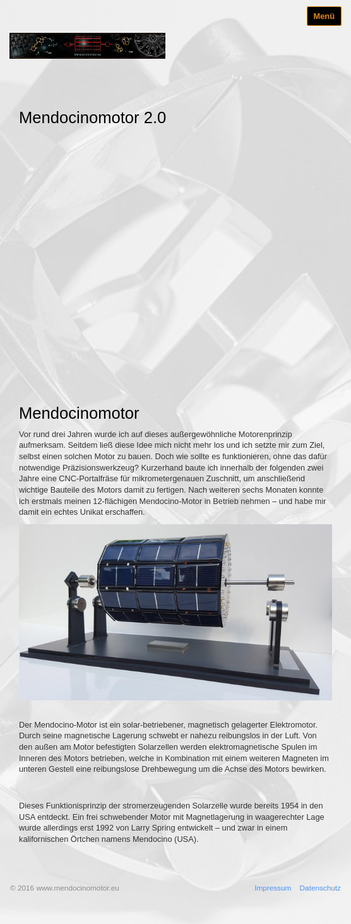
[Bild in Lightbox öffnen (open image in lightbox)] (175, 612)
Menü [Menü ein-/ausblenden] (324, 16)
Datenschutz (320, 888)
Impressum (272, 888)
